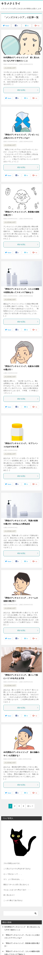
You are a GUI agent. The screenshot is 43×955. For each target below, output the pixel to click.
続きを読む (27, 90)
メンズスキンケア (9, 68)
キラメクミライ (10, 3)
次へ (29, 806)
